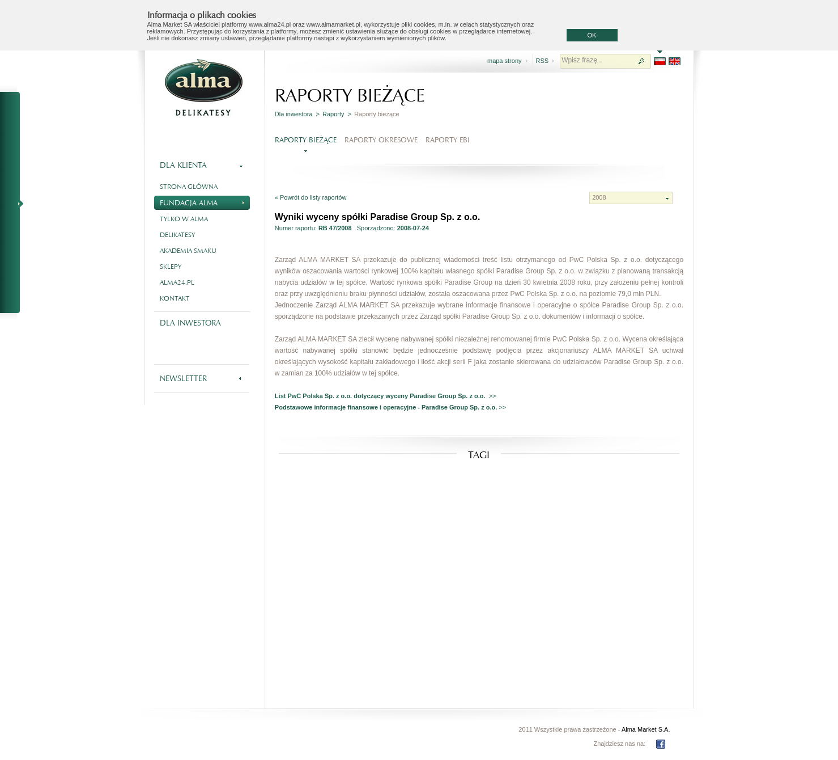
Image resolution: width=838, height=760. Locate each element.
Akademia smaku (188, 250)
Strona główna (189, 186)
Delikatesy (177, 234)
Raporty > (336, 114)
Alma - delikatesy (204, 87)
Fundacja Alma (202, 202)
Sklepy (170, 266)
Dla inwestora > (297, 114)
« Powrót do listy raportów (311, 197)
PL (660, 61)
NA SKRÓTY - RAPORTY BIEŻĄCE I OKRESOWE (15, 203)
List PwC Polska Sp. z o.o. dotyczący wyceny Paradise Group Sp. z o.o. (382, 395)
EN (674, 61)
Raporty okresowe (381, 140)
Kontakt (175, 298)
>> (492, 395)
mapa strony (504, 60)
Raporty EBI (448, 140)
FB (660, 744)
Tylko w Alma (184, 218)
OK (592, 35)
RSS (542, 60)
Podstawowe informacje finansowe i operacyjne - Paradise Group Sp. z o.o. (387, 407)
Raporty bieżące (306, 140)
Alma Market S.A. (646, 729)
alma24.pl (177, 282)
